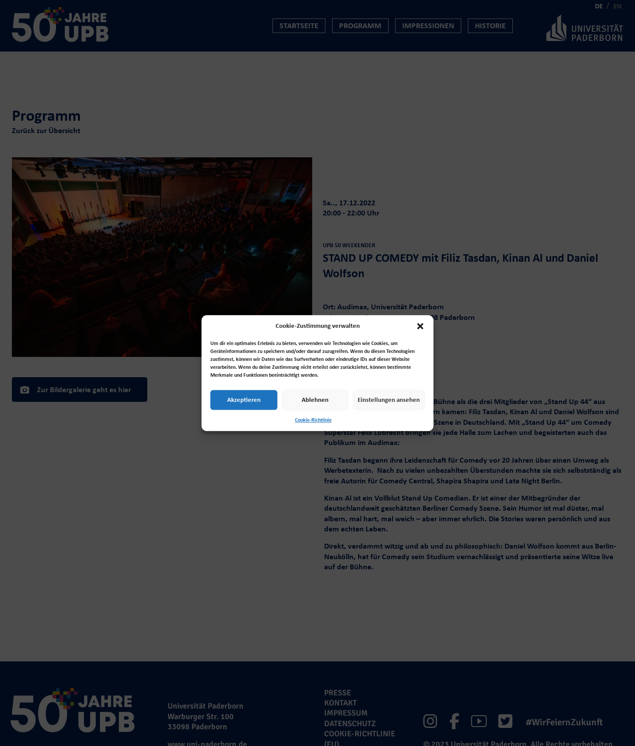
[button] (420, 326)
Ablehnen (315, 400)
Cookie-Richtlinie (313, 420)
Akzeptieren (244, 400)
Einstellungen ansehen (389, 400)
